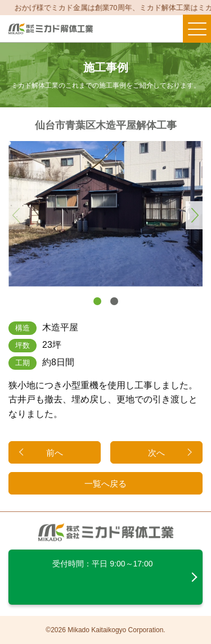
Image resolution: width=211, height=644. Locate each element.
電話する (140, 28)
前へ (54, 452)
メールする (167, 28)
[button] (97, 301)
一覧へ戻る (105, 483)
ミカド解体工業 (50, 29)
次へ (156, 452)
